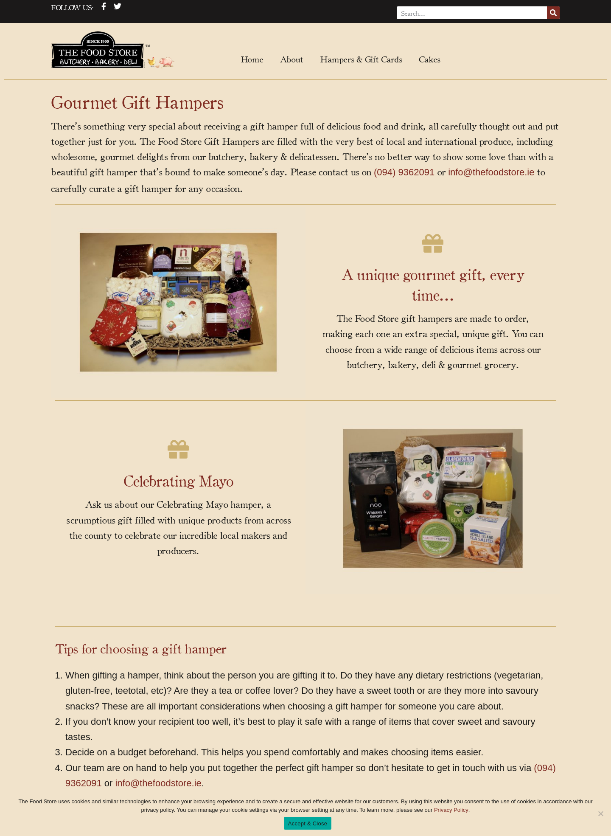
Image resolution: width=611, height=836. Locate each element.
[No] (600, 813)
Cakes (429, 59)
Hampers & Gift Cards (361, 59)
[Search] (553, 12)
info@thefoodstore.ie (491, 172)
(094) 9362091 (404, 172)
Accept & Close (307, 823)
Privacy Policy (451, 810)
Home (252, 59)
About (291, 59)
